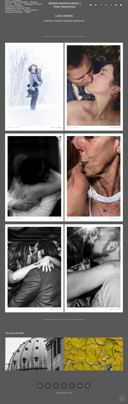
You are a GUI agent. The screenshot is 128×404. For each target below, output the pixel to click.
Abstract (17, 4)
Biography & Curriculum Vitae (17, 8)
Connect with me (30, 10)
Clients (28, 12)
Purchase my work (13, 10)
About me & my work (14, 12)
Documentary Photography (16, 2)
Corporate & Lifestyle (14, 6)
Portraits (33, 2)
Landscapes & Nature (33, 4)
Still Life (8, 4)
